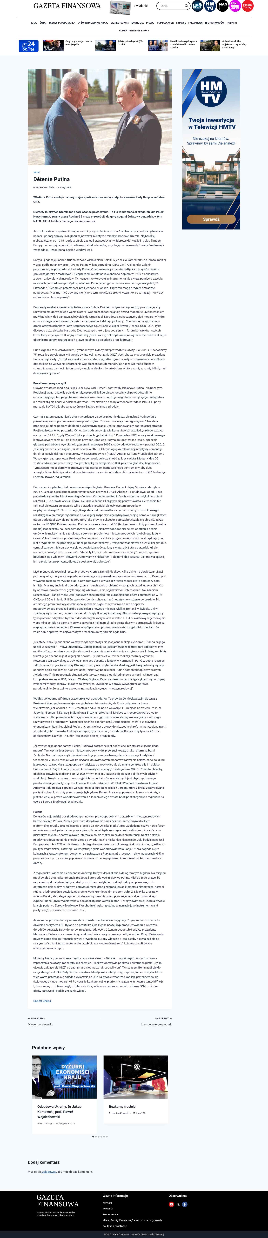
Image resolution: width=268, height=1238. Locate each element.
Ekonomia (137, 22)
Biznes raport (120, 22)
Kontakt (107, 1202)
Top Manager (165, 22)
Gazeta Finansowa (58, 1201)
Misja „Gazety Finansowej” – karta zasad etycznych (132, 1220)
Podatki (232, 22)
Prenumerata (110, 1214)
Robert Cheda (47, 187)
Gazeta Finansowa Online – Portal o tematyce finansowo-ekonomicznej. (56, 1213)
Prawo (150, 22)
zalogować (49, 1171)
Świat (43, 22)
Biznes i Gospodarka (62, 22)
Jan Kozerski (122, 1113)
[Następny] (162, 1094)
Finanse (181, 22)
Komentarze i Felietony (134, 30)
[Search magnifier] (186, 5)
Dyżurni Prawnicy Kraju (93, 22)
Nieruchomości (214, 22)
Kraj (34, 22)
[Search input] (172, 5)
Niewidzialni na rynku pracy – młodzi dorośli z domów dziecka (183, 44)
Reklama (108, 1208)
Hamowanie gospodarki (137, 1021)
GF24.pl (48, 1123)
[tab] (93, 1137)
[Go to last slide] (38, 1094)
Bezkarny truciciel (122, 1107)
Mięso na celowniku (62, 1021)
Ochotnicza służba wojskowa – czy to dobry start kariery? (234, 44)
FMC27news (195, 22)
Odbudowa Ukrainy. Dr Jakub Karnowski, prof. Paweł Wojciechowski (59, 1112)
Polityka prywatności (115, 1226)
